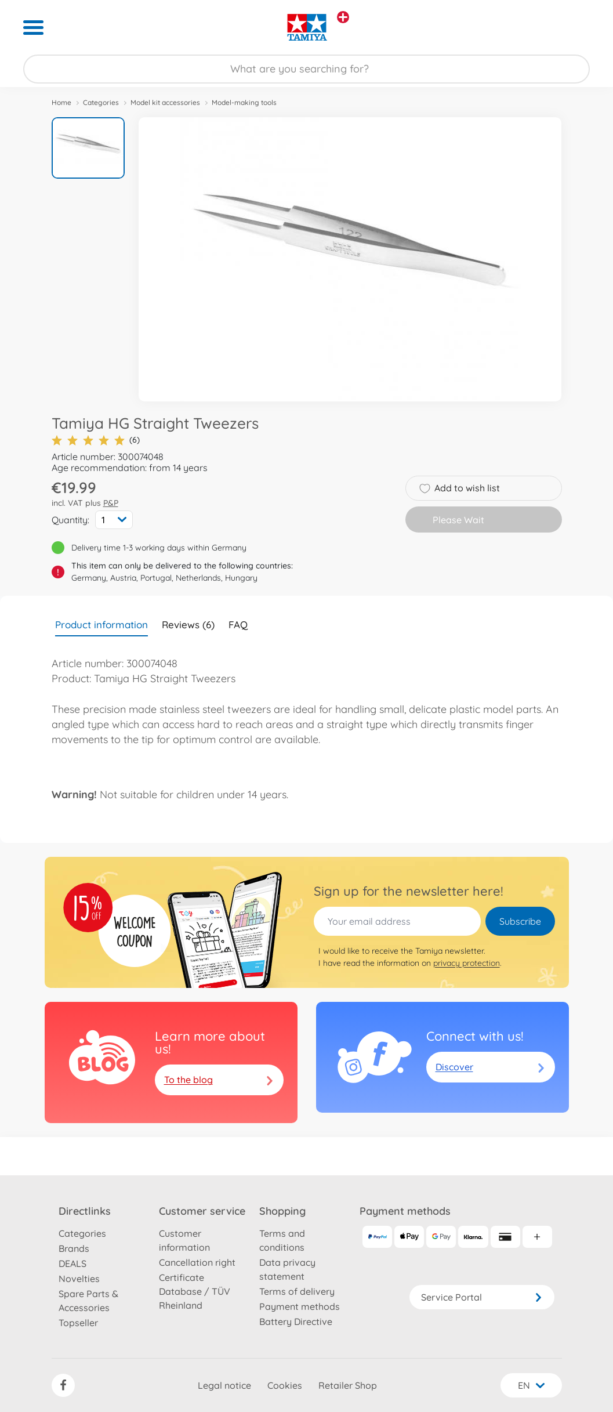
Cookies (284, 1385)
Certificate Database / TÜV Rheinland (194, 1291)
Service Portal (482, 1297)
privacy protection (466, 963)
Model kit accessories (165, 102)
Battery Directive (295, 1321)
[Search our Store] (306, 69)
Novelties (79, 1278)
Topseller (78, 1322)
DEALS (72, 1263)
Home (61, 102)
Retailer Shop (347, 1385)
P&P (110, 503)
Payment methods (299, 1306)
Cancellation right (197, 1262)
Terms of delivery (297, 1291)
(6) (96, 440)
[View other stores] (343, 17)
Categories (101, 102)
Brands (74, 1248)
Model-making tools (244, 102)
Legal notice (224, 1385)
